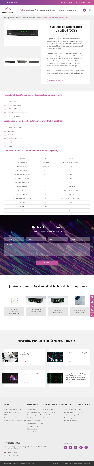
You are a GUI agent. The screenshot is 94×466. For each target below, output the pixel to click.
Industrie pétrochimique (34, 418)
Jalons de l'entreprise (49, 412)
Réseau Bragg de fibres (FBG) (12, 412)
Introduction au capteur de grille (76, 353)
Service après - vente (70, 409)
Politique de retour (69, 412)
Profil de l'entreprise (49, 409)
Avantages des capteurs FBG (30, 374)
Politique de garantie (70, 418)
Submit (47, 262)
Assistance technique (70, 415)
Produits (22, 10)
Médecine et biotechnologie (35, 423)
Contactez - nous (70, 10)
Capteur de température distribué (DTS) (56, 17)
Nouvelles (81, 412)
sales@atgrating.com (83, 2)
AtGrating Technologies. (18, 463)
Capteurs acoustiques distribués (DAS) (14, 311)
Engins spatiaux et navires (34, 412)
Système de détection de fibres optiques (33, 17)
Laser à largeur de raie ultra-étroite (79, 311)
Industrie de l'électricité (33, 420)
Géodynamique (31, 409)
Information (60, 10)
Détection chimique (32, 429)
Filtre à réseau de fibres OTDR (13, 409)
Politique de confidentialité (69, 463)
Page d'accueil (11, 17)
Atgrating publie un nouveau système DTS (30, 354)
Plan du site (55, 463)
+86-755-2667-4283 (65, 2)
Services (52, 10)
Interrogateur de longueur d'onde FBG (36, 311)
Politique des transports (70, 420)
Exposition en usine (48, 418)
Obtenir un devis (55, 80)
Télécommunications (33, 426)
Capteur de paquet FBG (11, 418)
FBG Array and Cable (10, 415)
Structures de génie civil (34, 415)
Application (30, 10)
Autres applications (32, 432)
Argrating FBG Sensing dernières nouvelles (47, 340)
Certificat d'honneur (48, 415)
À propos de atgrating (42, 10)
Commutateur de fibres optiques (58, 311)
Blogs (79, 409)
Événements (81, 415)
